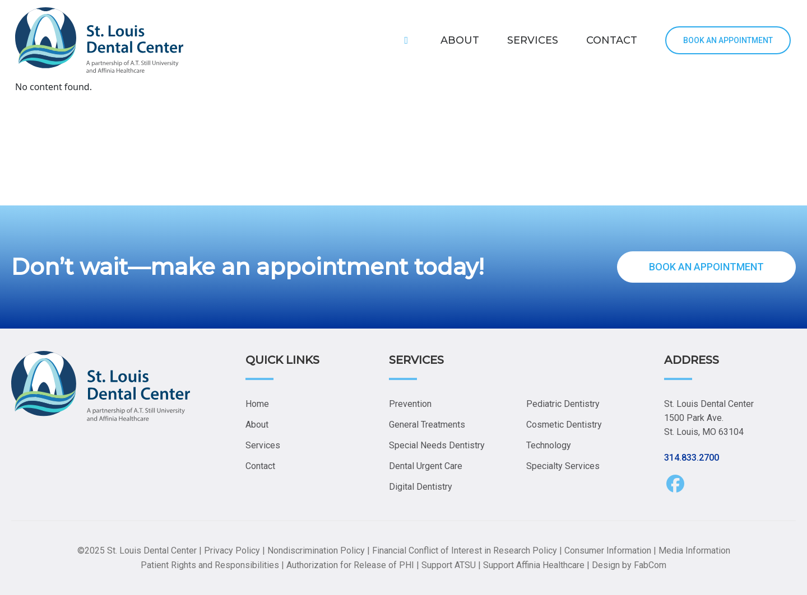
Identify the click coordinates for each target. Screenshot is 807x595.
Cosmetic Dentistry (564, 424)
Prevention (410, 404)
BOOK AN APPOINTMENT (728, 40)
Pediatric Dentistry (563, 404)
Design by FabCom (629, 565)
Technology (548, 445)
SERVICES (532, 40)
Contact (260, 466)
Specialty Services (563, 466)
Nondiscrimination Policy (316, 550)
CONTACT (611, 40)
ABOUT (459, 40)
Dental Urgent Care (425, 466)
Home (257, 404)
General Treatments (427, 424)
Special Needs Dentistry (437, 445)
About (256, 424)
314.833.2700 (691, 457)
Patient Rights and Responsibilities (210, 565)
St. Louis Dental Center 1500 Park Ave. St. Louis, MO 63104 (709, 418)
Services (262, 445)
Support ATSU (448, 565)
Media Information (694, 550)
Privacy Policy (232, 550)
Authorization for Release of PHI (350, 565)
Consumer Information (607, 550)
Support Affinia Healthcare (534, 565)
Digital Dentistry (420, 486)
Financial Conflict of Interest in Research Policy (464, 550)
